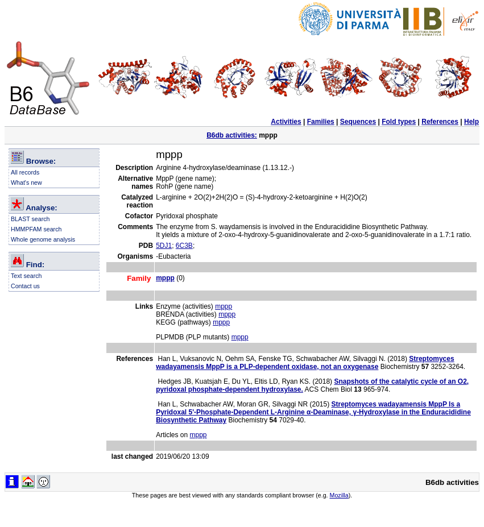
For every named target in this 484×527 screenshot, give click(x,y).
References (439, 122)
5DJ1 (164, 246)
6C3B (184, 246)
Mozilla (339, 495)
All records (25, 172)
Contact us (25, 286)
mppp (223, 306)
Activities (286, 122)
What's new (26, 182)
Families (320, 122)
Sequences (358, 122)
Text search (26, 275)
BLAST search (30, 218)
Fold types (399, 122)
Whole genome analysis (43, 239)
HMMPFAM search (36, 229)
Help (471, 122)
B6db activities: (231, 135)
